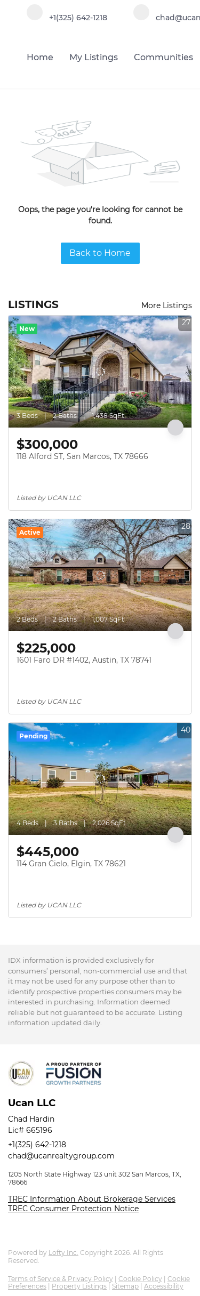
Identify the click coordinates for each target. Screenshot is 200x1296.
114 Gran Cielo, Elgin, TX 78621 (71, 863)
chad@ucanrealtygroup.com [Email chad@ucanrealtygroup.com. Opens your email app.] (61, 1156)
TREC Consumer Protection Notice (73, 1208)
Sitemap (125, 1286)
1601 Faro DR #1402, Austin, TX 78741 (84, 660)
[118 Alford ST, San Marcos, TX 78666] (100, 372)
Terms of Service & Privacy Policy (60, 1279)
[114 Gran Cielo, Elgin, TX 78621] (100, 779)
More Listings (166, 305)
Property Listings (79, 1286)
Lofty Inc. (63, 1253)
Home (40, 57)
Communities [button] (163, 57)
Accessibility (163, 1286)
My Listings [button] (93, 57)
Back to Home (100, 253)
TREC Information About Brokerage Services (91, 1199)
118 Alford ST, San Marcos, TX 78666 (82, 456)
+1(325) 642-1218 (37, 1144)
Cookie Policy (140, 1279)
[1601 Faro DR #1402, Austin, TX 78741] (100, 575)
